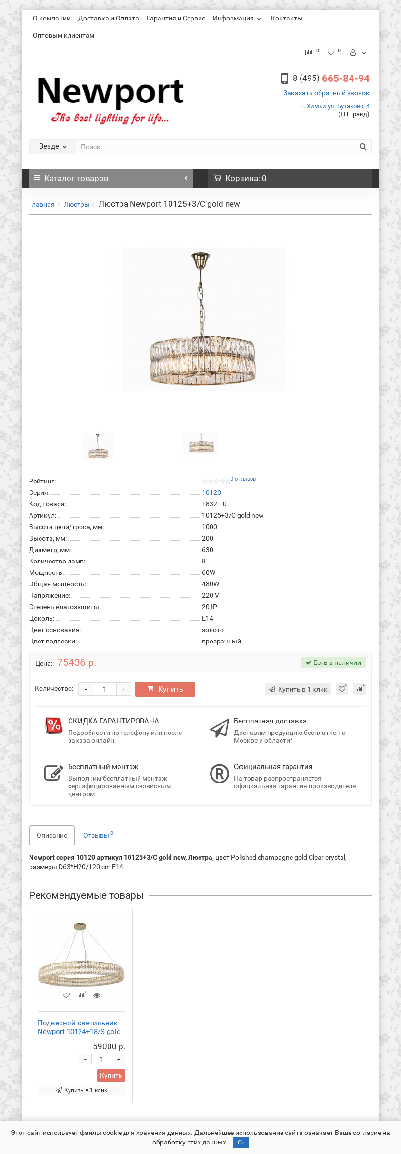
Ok (241, 1142)
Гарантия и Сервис (176, 18)
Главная (42, 204)
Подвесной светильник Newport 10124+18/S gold (79, 1027)
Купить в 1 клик (81, 1090)
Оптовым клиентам (63, 35)
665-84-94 (331, 78)
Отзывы (98, 834)
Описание (52, 835)
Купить (166, 688)
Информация (238, 18)
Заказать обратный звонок (326, 93)
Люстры (77, 204)
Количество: (54, 688)
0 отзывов (243, 479)
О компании (51, 18)
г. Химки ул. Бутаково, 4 (335, 106)
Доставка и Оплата (108, 18)
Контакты (286, 18)
